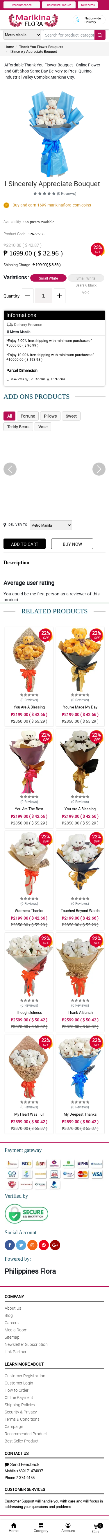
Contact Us (16, 1453)
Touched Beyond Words (80, 910)
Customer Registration (25, 1375)
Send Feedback (22, 1464)
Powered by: (18, 1259)
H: (56, 379)
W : (35, 379)
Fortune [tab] (28, 416)
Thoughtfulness (29, 1012)
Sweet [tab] (71, 416)
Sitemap (12, 1337)
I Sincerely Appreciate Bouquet (33, 51)
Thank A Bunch (80, 1012)
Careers (12, 1322)
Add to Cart (24, 544)
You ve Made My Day (80, 707)
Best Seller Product (59, 5)
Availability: (28, 221)
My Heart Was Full (29, 1114)
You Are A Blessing (29, 707)
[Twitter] (21, 1245)
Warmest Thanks (29, 910)
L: (15, 379)
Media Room (16, 1330)
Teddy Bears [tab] (18, 426)
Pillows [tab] (50, 416)
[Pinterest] (44, 1245)
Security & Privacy (21, 1412)
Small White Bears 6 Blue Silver (48, 279)
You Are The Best (29, 808)
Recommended (22, 5)
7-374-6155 (25, 1477)
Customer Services (25, 1489)
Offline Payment (19, 1397)
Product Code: (23, 233)
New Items (88, 5)
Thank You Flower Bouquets (41, 46)
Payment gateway (23, 1150)
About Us (13, 1308)
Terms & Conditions (22, 1419)
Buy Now (72, 544)
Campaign (14, 1426)
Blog (9, 1315)
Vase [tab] (42, 426)
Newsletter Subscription (26, 1344)
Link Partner (15, 1351)
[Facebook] (10, 1245)
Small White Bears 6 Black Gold (86, 279)
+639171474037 (30, 1470)
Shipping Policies (20, 1404)
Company (14, 1296)
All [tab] (9, 416)
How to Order (16, 1390)
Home (9, 46)
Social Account (20, 1232)
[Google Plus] (55, 1245)
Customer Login (19, 1383)
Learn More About (24, 1364)
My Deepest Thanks (80, 1114)
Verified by (16, 1196)
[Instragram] (32, 1245)
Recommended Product (26, 1433)
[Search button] (100, 35)
